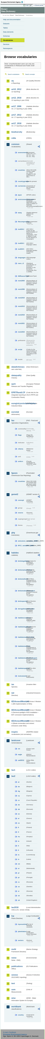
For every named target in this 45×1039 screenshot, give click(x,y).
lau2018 (14, 907)
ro (19, 882)
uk (19, 900)
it (18, 846)
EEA (12, 2)
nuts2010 (21, 298)
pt (18, 877)
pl (18, 873)
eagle (20, 754)
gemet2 (14, 494)
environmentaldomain (22, 199)
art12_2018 (16, 98)
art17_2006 (16, 106)
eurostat (15, 412)
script (20, 349)
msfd (13, 949)
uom (13, 990)
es (19, 823)
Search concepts (30, 74)
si (18, 891)
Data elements (8, 32)
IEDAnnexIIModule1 (18, 701)
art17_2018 (16, 123)
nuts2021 (21, 323)
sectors (21, 940)
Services (6, 44)
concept (21, 500)
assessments (22, 152)
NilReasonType (22, 276)
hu (19, 836)
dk (19, 809)
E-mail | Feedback (9, 1032)
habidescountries (22, 618)
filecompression (22, 222)
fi (18, 827)
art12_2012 (16, 89)
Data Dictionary (19, 15)
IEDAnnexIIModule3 (18, 710)
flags (20, 435)
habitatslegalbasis (22, 627)
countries (21, 170)
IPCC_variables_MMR (22, 545)
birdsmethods (22, 579)
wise (13, 998)
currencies (22, 186)
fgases (14, 473)
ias (12, 684)
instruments (22, 676)
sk (19, 896)
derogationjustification (22, 609)
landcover (16, 740)
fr (18, 832)
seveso (14, 975)
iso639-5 (21, 249)
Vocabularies (8, 40)
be (19, 786)
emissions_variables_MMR (22, 541)
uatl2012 (21, 760)
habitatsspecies (22, 668)
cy (19, 796)
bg (19, 791)
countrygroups (22, 181)
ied (12, 693)
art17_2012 (16, 115)
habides (15, 553)
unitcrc (20, 461)
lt (18, 850)
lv (18, 859)
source (20, 513)
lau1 (13, 770)
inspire (14, 732)
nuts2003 (21, 281)
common (15, 144)
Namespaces (7, 48)
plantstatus (22, 931)
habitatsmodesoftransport (22, 658)
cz (19, 800)
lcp (12, 916)
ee (19, 814)
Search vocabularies (13, 74)
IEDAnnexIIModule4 (18, 721)
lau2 (13, 776)
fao (12, 420)
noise (13, 958)
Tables (5, 28)
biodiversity (16, 132)
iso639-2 (21, 229)
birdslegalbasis (22, 561)
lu (18, 855)
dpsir (20, 195)
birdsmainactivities (22, 570)
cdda (13, 138)
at (18, 782)
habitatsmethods (22, 646)
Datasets (6, 24)
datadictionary (17, 367)
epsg (20, 213)
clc (19, 749)
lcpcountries (22, 924)
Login (27, 5)
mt (19, 864)
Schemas (6, 36)
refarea (20, 449)
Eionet (12, 15)
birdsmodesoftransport (22, 591)
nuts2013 (21, 306)
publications (17, 966)
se (19, 887)
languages (22, 257)
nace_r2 (21, 263)
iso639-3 (21, 243)
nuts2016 (21, 315)
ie (18, 841)
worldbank (16, 1007)
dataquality (16, 375)
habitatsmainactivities (22, 637)
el (18, 818)
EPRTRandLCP (18, 392)
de (19, 805)
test (13, 983)
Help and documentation (12, 19)
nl (18, 868)
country (21, 1015)
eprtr (13, 384)
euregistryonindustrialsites (18, 403)
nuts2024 (21, 332)
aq (12, 81)
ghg (13, 533)
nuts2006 (21, 289)
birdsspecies (22, 601)
